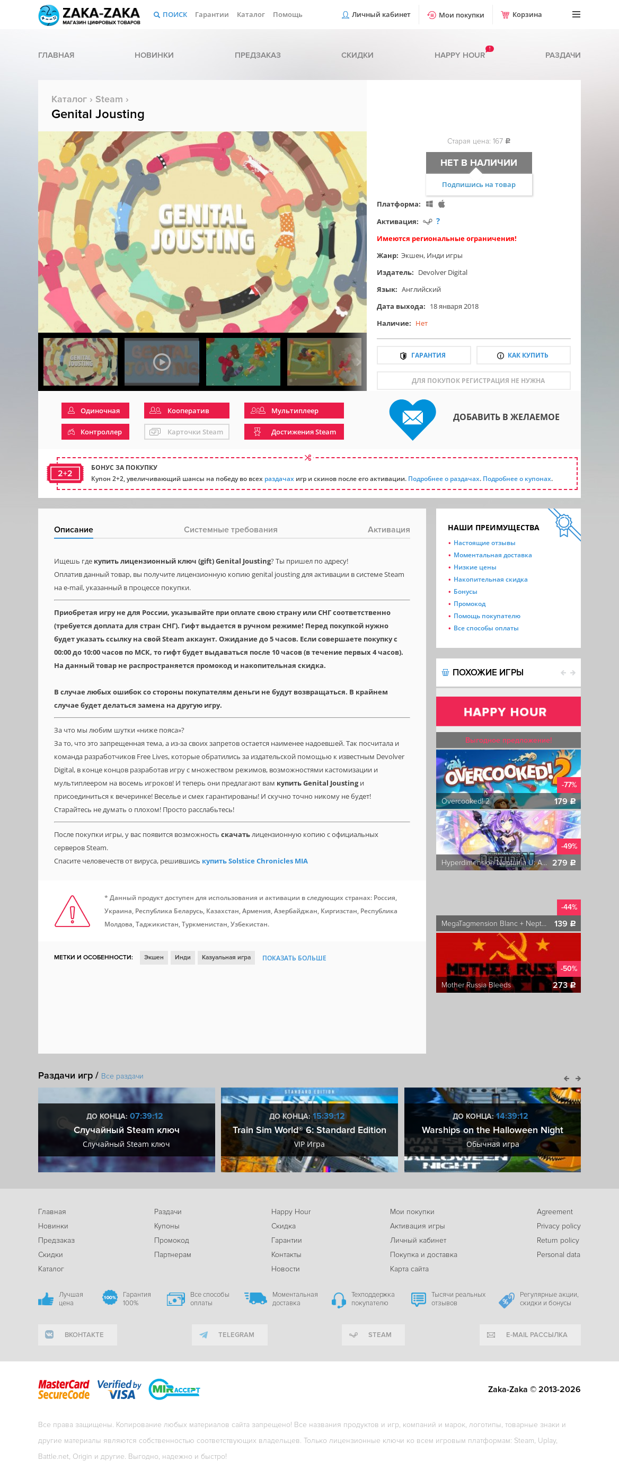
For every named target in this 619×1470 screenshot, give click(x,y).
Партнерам (172, 1254)
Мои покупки (461, 15)
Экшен (412, 255)
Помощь (288, 14)
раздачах (279, 478)
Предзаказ (258, 55)
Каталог (251, 14)
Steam (109, 99)
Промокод (469, 603)
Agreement (555, 1211)
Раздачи (563, 55)
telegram (236, 1335)
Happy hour (460, 55)
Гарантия (428, 355)
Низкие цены (475, 567)
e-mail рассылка (537, 1335)
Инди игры (445, 255)
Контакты (286, 1254)
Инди (183, 957)
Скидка (283, 1226)
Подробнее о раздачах (444, 478)
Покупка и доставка (423, 1254)
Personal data (558, 1254)
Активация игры (417, 1226)
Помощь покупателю (487, 615)
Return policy (558, 1240)
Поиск (175, 14)
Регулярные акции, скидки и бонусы (549, 1298)
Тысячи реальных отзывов (458, 1298)
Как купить (528, 355)
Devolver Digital (442, 272)
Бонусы (465, 591)
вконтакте (84, 1335)
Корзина (527, 14)
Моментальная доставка (493, 554)
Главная (56, 55)
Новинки (154, 55)
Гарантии (212, 14)
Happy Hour (291, 1211)
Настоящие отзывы (485, 542)
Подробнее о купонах (517, 478)
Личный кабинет (381, 14)
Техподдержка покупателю (373, 1298)
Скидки (357, 55)
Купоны (167, 1226)
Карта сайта (409, 1268)
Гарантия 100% (137, 1298)
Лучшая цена (71, 1298)
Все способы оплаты (486, 627)
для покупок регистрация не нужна (478, 380)
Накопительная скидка (491, 579)
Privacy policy (559, 1226)
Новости (285, 1268)
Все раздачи (122, 1076)
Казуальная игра (226, 957)
